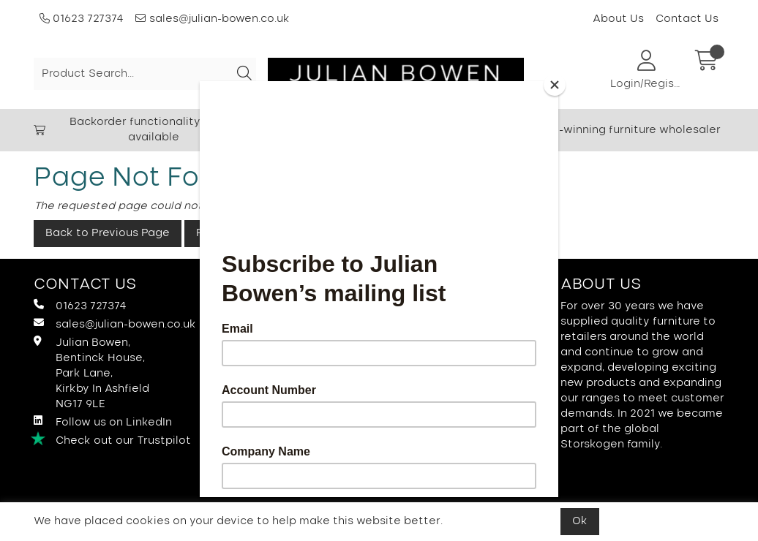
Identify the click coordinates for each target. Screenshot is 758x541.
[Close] (555, 85)
